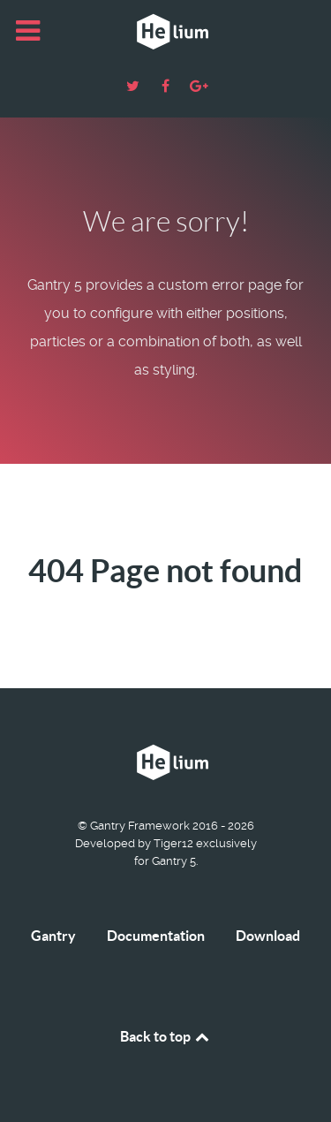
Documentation (156, 936)
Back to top (166, 1036)
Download (268, 936)
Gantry (53, 936)
